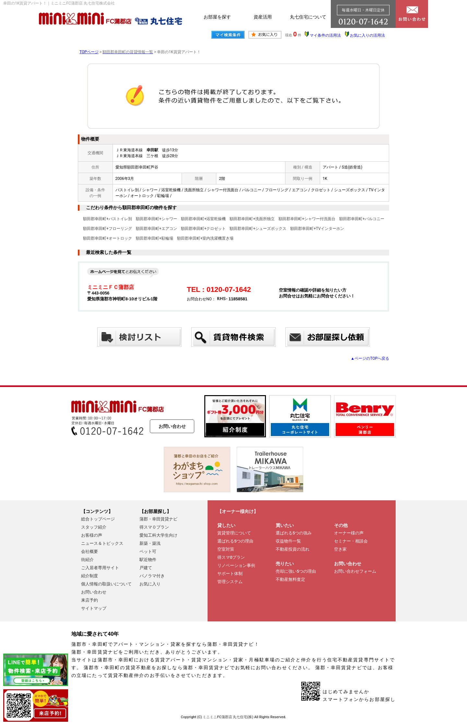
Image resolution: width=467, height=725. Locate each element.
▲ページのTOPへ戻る (370, 358)
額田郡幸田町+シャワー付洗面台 (307, 219)
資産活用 (263, 16)
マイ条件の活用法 (325, 35)
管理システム (230, 581)
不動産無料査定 (290, 579)
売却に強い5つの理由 (296, 571)
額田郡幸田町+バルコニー (361, 219)
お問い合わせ (172, 426)
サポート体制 (230, 573)
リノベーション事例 (236, 565)
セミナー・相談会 (351, 541)
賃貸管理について (234, 533)
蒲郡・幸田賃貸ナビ (158, 519)
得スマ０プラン (154, 527)
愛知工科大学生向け (158, 535)
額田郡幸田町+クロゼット (203, 228)
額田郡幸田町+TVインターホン (317, 228)
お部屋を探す (217, 16)
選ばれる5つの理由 (235, 541)
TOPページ (89, 52)
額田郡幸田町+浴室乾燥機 (203, 219)
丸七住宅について (308, 16)
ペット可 (147, 551)
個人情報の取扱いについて (106, 583)
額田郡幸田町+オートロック (107, 238)
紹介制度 (89, 575)
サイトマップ (93, 608)
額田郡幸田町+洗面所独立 (252, 219)
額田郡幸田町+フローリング (107, 228)
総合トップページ (98, 519)
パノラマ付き (152, 575)
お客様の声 (91, 535)
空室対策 (225, 549)
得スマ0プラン (231, 557)
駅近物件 (147, 559)
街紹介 (87, 559)
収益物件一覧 (288, 541)
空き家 (340, 549)
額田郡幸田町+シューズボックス (258, 228)
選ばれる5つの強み (294, 533)
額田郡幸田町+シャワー (156, 219)
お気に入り (150, 583)
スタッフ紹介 (93, 527)
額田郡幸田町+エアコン (156, 228)
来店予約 (89, 600)
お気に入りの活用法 (367, 35)
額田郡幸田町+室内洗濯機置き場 (205, 238)
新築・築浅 (150, 543)
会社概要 (89, 551)
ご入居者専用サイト (100, 567)
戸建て (145, 567)
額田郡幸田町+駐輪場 (154, 238)
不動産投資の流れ (292, 549)
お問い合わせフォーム (355, 571)
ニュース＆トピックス (102, 543)
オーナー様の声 (349, 533)
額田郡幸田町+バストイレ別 (107, 219)
